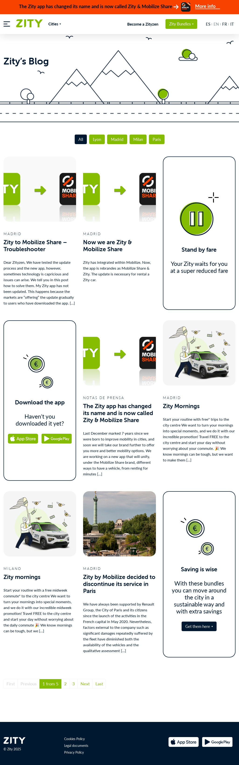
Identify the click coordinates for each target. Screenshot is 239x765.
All (80, 136)
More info (207, 6)
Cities (53, 24)
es (208, 24)
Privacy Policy (74, 749)
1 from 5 (50, 681)
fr (224, 24)
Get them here (197, 623)
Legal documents (76, 742)
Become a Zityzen (142, 24)
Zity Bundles (180, 24)
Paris (157, 136)
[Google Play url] (57, 436)
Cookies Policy (74, 736)
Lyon (97, 136)
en (216, 24)
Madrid (117, 136)
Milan (138, 136)
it (232, 24)
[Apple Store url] (22, 436)
